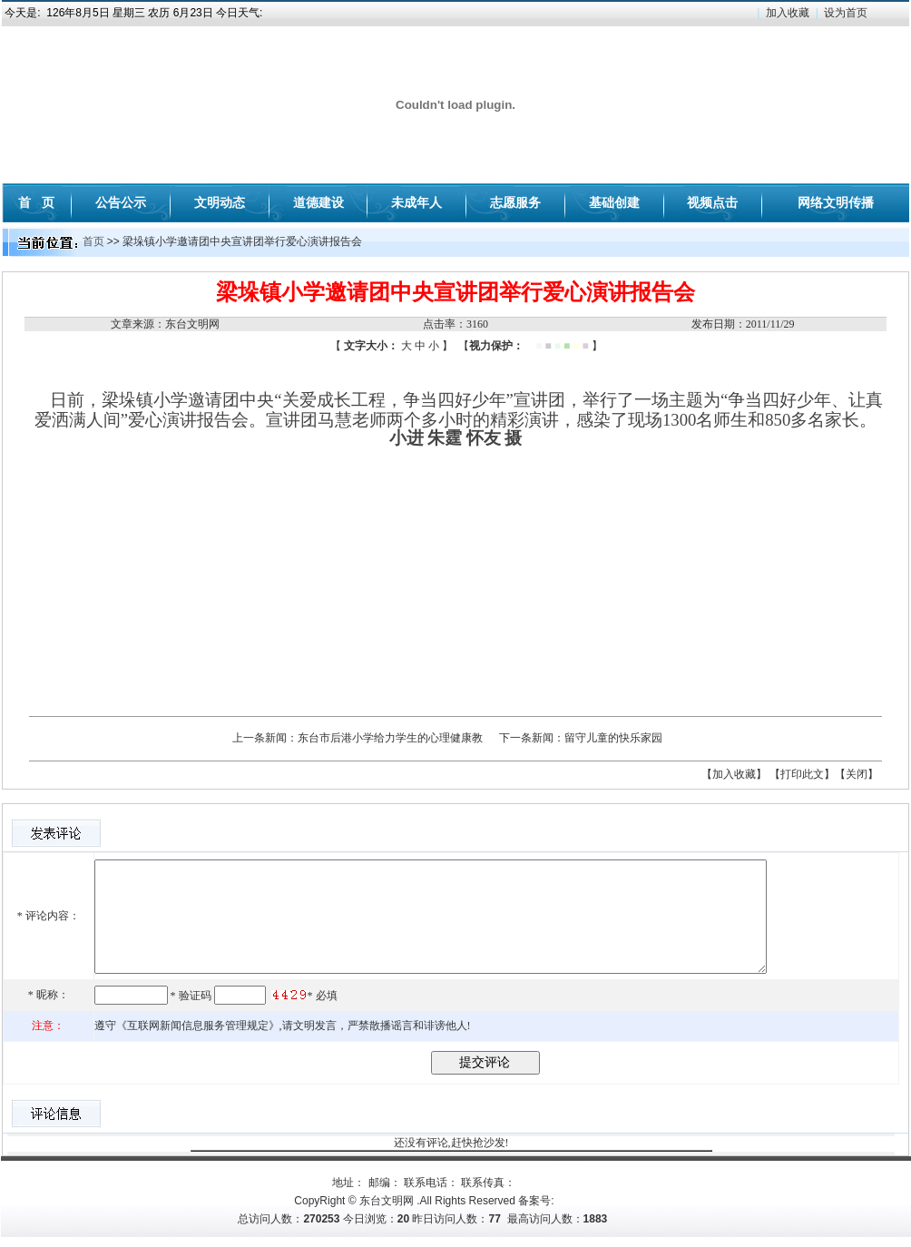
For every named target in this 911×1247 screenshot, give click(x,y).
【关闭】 (856, 774)
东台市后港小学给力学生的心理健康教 (390, 738)
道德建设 (318, 202)
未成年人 (416, 202)
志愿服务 (515, 202)
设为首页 (845, 12)
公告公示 (120, 202)
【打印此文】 (802, 774)
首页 (93, 241)
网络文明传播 (836, 202)
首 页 (36, 202)
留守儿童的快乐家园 (613, 738)
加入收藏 (787, 12)
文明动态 (219, 202)
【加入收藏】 (734, 774)
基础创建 (614, 202)
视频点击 (712, 202)
